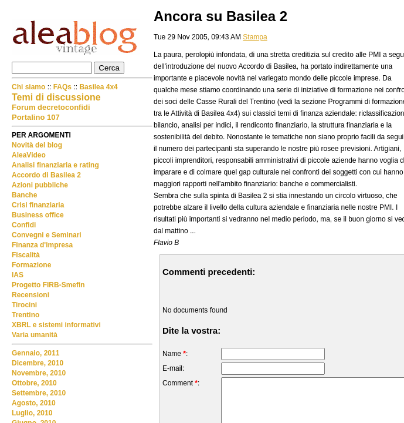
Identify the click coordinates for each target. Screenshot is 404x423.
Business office (38, 215)
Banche (24, 195)
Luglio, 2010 (32, 413)
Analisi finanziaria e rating (55, 165)
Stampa (255, 37)
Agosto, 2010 (34, 403)
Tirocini (24, 305)
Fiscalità (26, 255)
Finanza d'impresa (42, 245)
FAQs (62, 87)
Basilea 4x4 (98, 87)
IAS (17, 275)
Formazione (31, 265)
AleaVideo (29, 155)
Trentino (25, 315)
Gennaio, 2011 (35, 353)
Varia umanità (34, 335)
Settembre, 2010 (39, 393)
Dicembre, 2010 (37, 363)
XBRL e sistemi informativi (56, 325)
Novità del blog (37, 145)
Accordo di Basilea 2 (46, 175)
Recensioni (30, 295)
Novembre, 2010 (39, 373)
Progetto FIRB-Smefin (48, 285)
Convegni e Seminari (47, 235)
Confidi (24, 225)
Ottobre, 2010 (34, 383)
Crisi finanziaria (38, 205)
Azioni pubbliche (40, 185)
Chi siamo (29, 87)
